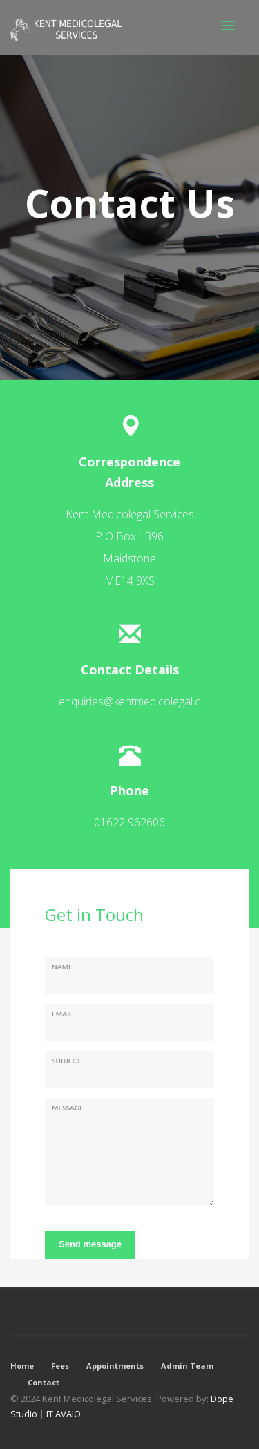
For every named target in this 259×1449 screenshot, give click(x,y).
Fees (60, 1366)
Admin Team (187, 1366)
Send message (90, 1244)
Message (68, 1108)
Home (22, 1366)
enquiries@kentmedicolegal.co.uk (139, 701)
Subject (66, 1061)
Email (62, 1014)
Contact (43, 1382)
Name (62, 967)
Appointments (115, 1366)
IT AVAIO (63, 1414)
